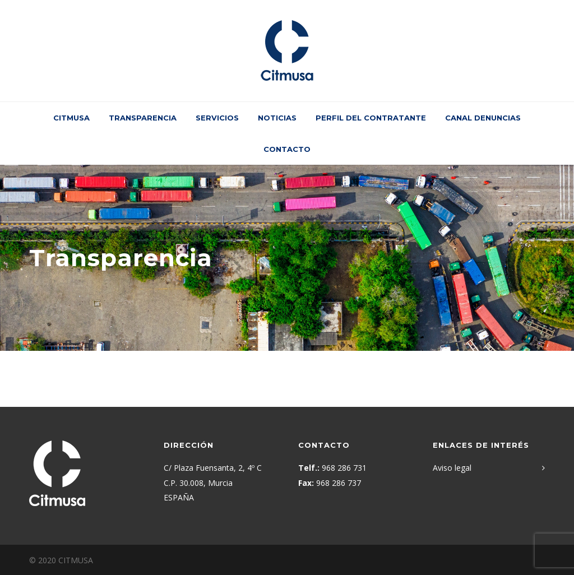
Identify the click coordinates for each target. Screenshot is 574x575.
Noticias (277, 117)
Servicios (217, 117)
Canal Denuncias (483, 117)
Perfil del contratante (371, 117)
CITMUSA (71, 117)
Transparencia (143, 117)
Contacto (287, 149)
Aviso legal (452, 467)
